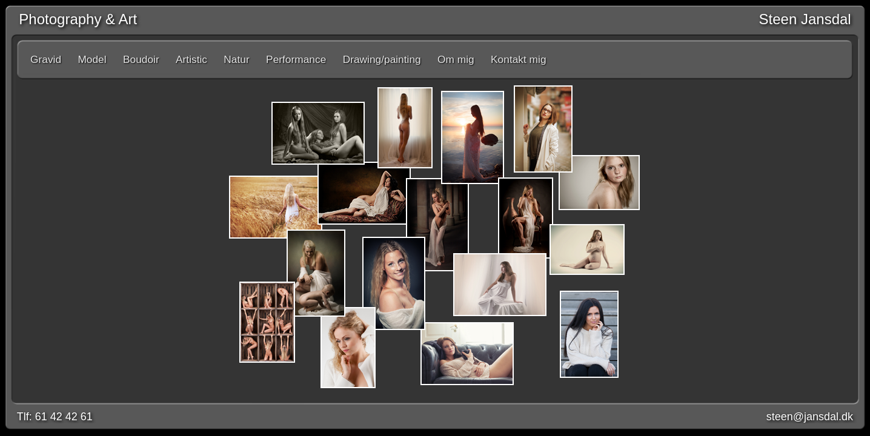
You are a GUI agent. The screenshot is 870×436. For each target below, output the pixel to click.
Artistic (191, 59)
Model (92, 59)
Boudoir (141, 59)
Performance (296, 59)
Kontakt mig (518, 59)
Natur (236, 59)
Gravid (45, 59)
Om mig (455, 59)
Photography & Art (74, 19)
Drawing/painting (382, 59)
